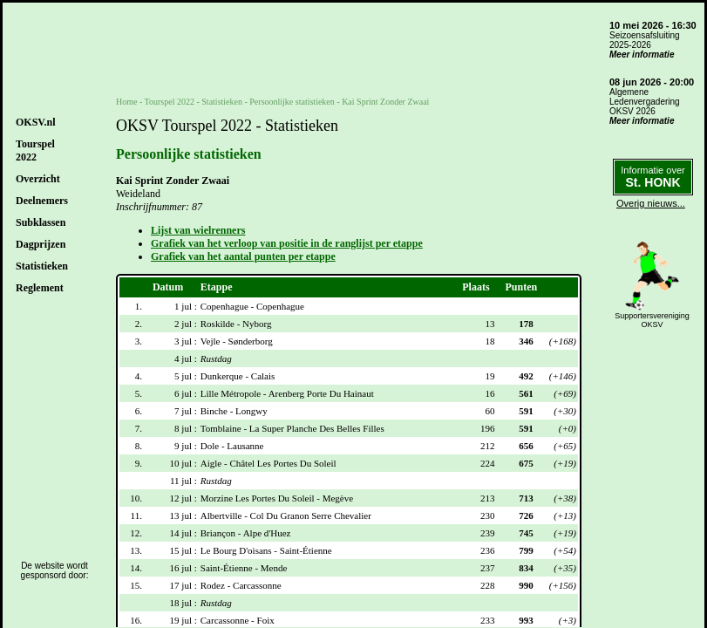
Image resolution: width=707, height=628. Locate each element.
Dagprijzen (40, 244)
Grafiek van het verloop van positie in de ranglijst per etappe (287, 243)
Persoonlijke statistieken (292, 101)
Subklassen (40, 222)
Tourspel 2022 (169, 101)
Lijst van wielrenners (198, 230)
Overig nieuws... (650, 203)
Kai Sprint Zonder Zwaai (385, 101)
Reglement (40, 288)
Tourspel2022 (35, 150)
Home (126, 101)
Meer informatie (641, 54)
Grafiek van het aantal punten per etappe (243, 256)
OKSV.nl (35, 122)
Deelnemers (42, 201)
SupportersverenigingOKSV (652, 320)
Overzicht (38, 179)
